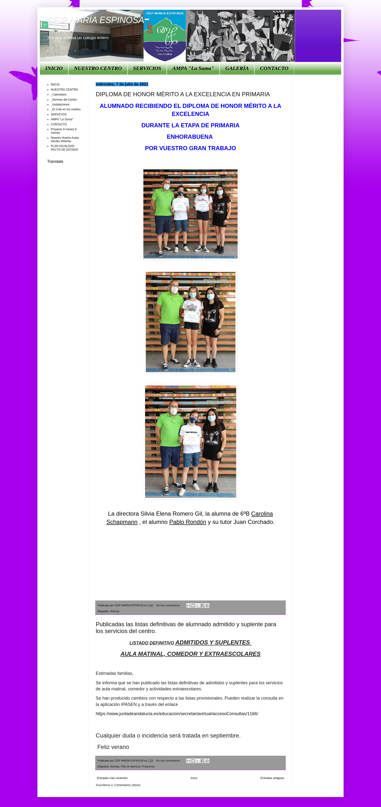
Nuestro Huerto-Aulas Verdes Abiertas (65, 139)
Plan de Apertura (130, 766)
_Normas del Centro (64, 99)
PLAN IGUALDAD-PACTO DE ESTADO (64, 147)
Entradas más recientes (112, 778)
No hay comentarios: (168, 605)
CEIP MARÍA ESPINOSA (95, 20)
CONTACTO (274, 68)
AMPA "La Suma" (193, 68)
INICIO (54, 68)
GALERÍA (237, 68)
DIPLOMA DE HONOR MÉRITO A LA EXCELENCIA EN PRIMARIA (183, 94)
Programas (148, 766)
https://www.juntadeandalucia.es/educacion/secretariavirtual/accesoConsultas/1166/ (177, 713)
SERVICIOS (147, 68)
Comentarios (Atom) (127, 785)
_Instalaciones (60, 104)
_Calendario (59, 94)
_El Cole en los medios (66, 109)
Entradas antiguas (272, 778)
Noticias (114, 611)
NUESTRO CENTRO (98, 68)
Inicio (194, 778)
